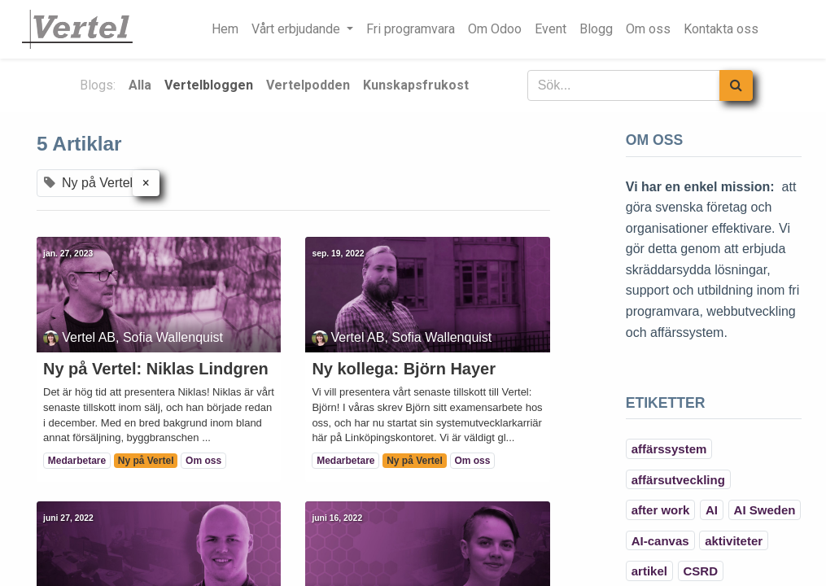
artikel (649, 571)
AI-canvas (660, 541)
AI (712, 510)
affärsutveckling (678, 480)
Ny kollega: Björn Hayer (404, 369)
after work (661, 510)
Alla (140, 85)
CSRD (701, 571)
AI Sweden (765, 510)
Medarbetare (77, 460)
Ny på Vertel (146, 460)
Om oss (203, 460)
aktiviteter (734, 541)
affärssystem (669, 449)
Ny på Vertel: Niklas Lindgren (156, 369)
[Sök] (736, 85)
